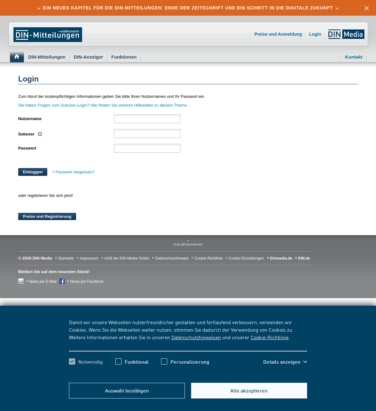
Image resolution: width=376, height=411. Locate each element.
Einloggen (33, 172)
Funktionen (124, 57)
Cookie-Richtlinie (270, 337)
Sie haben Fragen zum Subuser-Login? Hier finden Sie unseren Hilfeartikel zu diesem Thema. (103, 105)
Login (315, 34)
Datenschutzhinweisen (196, 337)
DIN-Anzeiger (88, 57)
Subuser (29, 134)
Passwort (27, 148)
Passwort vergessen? (74, 172)
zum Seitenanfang (188, 244)
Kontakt (354, 57)
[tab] (188, 8)
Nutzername (29, 118)
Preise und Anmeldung (278, 34)
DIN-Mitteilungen (46, 57)
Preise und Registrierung (47, 216)
